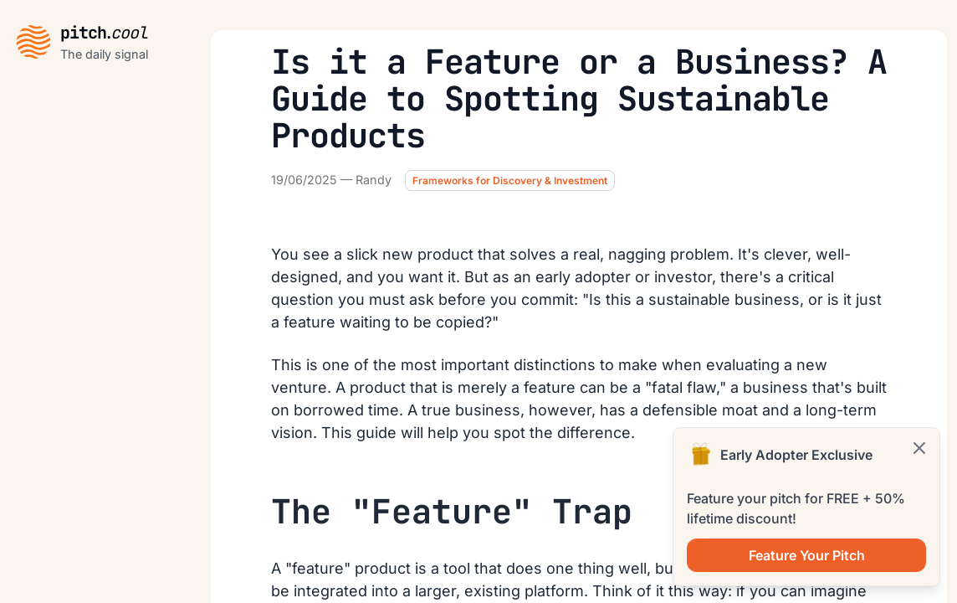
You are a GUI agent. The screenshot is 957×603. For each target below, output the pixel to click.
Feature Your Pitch (807, 555)
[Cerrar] (919, 448)
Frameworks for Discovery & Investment (509, 180)
